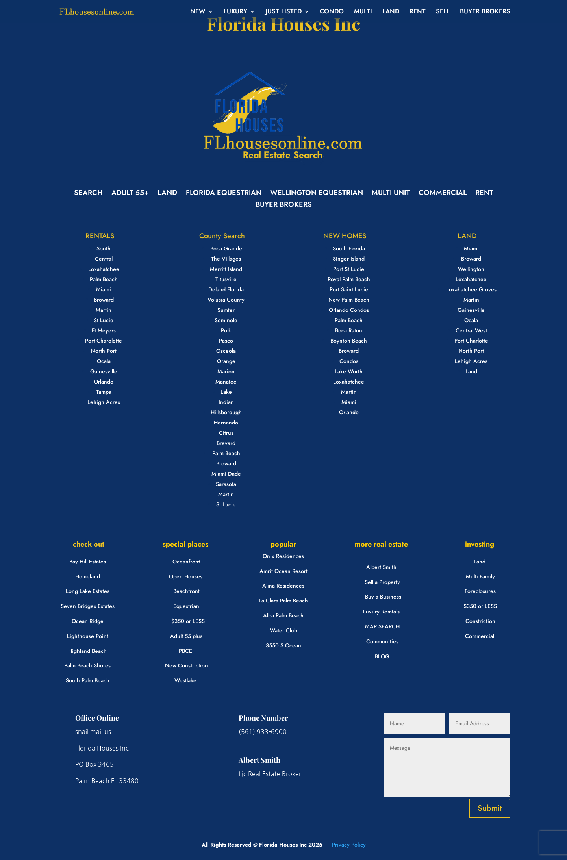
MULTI (363, 12)
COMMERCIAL (443, 194)
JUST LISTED (283, 12)
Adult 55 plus (186, 636)
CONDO (332, 12)
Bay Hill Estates (87, 561)
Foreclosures (480, 591)
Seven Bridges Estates (88, 606)
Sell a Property (382, 582)
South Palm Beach (87, 680)
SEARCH (88, 194)
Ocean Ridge (88, 621)
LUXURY (235, 12)
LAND (390, 12)
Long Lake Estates (87, 591)
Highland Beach (87, 651)
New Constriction (186, 665)
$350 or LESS (188, 621)
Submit (490, 808)
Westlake (185, 680)
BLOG (382, 656)
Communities (382, 641)
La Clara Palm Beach (283, 600)
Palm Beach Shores (87, 665)
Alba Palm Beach (283, 615)
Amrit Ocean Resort (283, 571)
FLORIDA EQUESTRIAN (223, 194)
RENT (418, 12)
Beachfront (186, 591)
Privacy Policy (348, 845)
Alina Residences (283, 585)
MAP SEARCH (382, 626)
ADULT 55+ (130, 194)
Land (479, 561)
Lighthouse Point (87, 636)
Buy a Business (383, 597)
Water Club (283, 630)
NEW (198, 12)
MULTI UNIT (391, 194)
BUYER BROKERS (485, 12)
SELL (443, 12)
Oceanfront (186, 561)
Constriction (480, 621)
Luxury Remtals (381, 611)
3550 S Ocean (283, 645)
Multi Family (480, 576)
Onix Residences (283, 556)
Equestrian (186, 606)
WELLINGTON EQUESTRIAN (316, 194)
